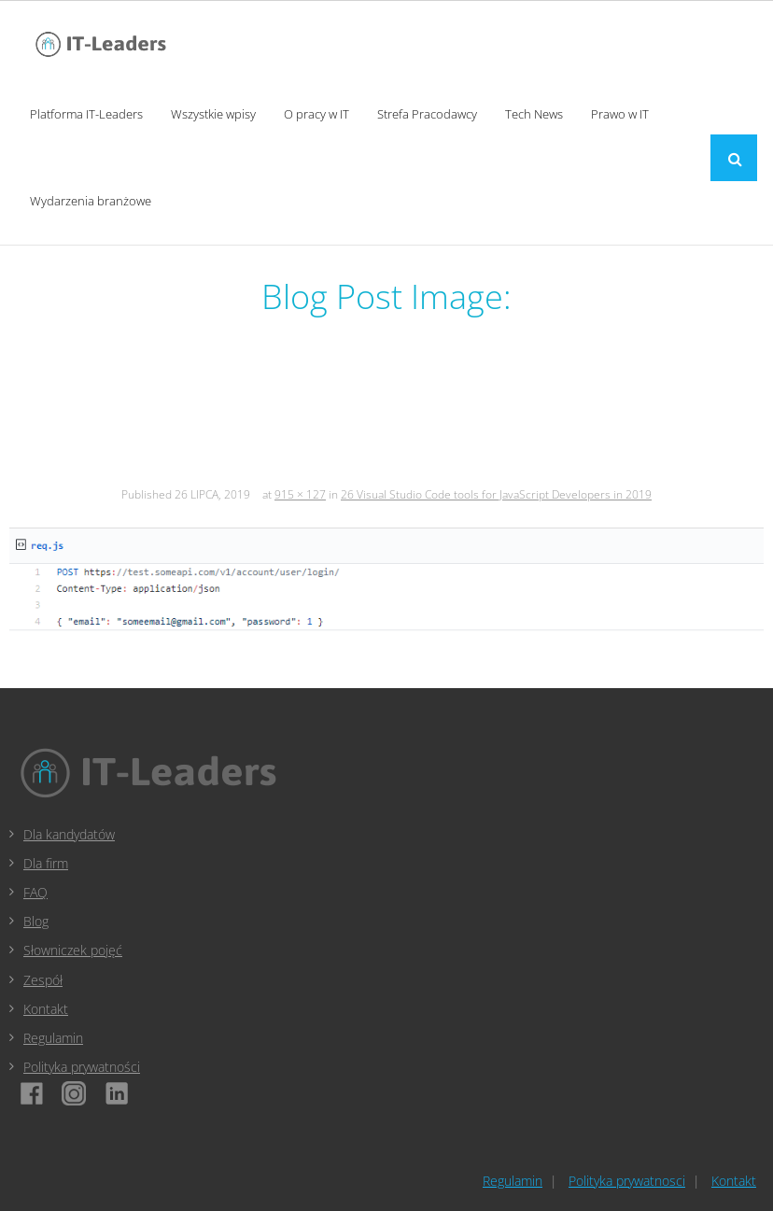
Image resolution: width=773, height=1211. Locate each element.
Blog (36, 921)
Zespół (43, 980)
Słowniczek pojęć (72, 950)
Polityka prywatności (81, 1067)
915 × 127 (300, 494)
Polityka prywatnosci (627, 1181)
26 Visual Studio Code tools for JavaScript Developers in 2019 (496, 494)
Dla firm (45, 863)
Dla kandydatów (69, 834)
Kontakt (45, 1009)
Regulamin (53, 1038)
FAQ (35, 892)
